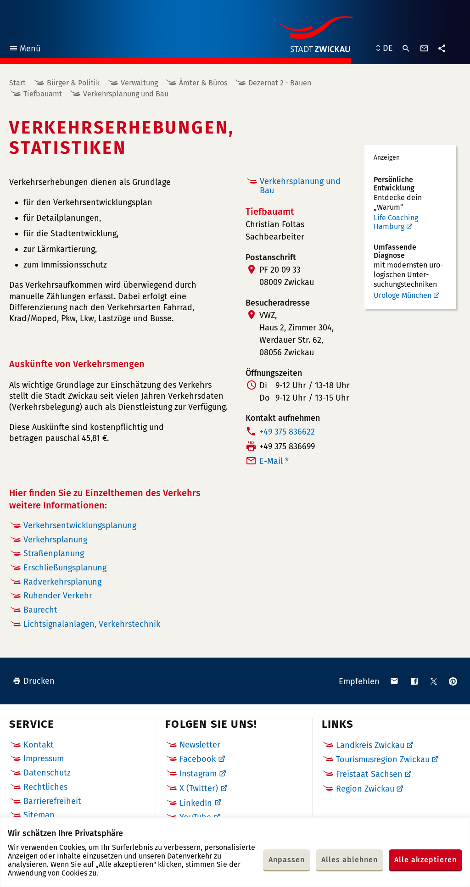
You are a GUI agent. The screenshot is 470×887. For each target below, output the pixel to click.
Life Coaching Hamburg (396, 222)
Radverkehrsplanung (62, 582)
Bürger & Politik (73, 82)
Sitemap (39, 815)
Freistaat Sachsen (369, 774)
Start (17, 82)
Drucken (34, 681)
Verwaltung (139, 82)
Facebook (197, 759)
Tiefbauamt (42, 93)
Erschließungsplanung (64, 568)
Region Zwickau (365, 789)
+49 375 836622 (287, 432)
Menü (24, 50)
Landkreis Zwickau (370, 745)
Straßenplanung (53, 553)
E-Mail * (274, 461)
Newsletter (199, 745)
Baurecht (40, 610)
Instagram (198, 774)
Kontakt (38, 745)
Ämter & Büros (203, 82)
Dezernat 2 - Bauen (279, 82)
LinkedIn (195, 803)
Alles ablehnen (349, 859)
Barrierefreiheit (52, 801)
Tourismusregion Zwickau (383, 759)
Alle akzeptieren (425, 859)
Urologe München (402, 295)
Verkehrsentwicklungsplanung (79, 525)
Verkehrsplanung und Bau (125, 93)
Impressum (43, 758)
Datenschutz (47, 773)
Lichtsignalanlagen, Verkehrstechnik (91, 624)
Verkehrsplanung (55, 540)
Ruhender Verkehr (57, 596)
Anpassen (287, 859)
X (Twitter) (198, 788)
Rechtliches (45, 787)
